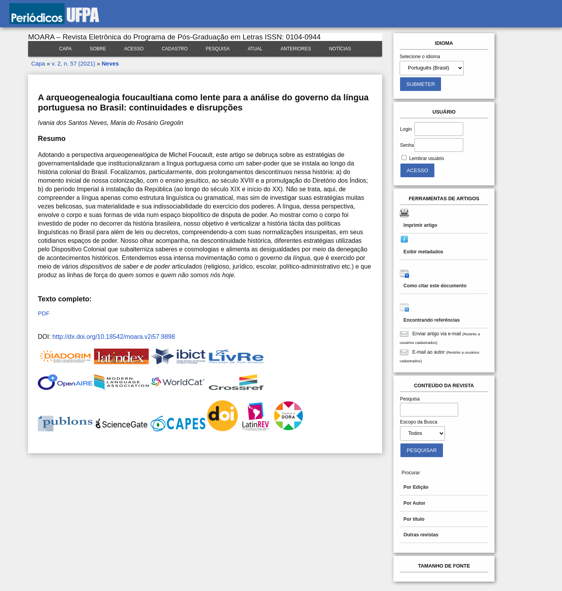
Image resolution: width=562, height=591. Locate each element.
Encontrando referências (432, 320)
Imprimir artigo (420, 225)
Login (406, 129)
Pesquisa (217, 49)
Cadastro (175, 49)
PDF (44, 313)
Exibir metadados (423, 252)
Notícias (340, 49)
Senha (407, 145)
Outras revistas (421, 535)
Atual (255, 49)
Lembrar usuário (426, 158)
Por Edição (416, 487)
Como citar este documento (435, 285)
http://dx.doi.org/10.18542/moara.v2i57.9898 (113, 336)
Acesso (134, 49)
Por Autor (414, 503)
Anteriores (296, 49)
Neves (110, 63)
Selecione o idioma (420, 56)
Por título (414, 519)
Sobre (98, 49)
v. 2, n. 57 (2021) (73, 63)
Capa (65, 49)
